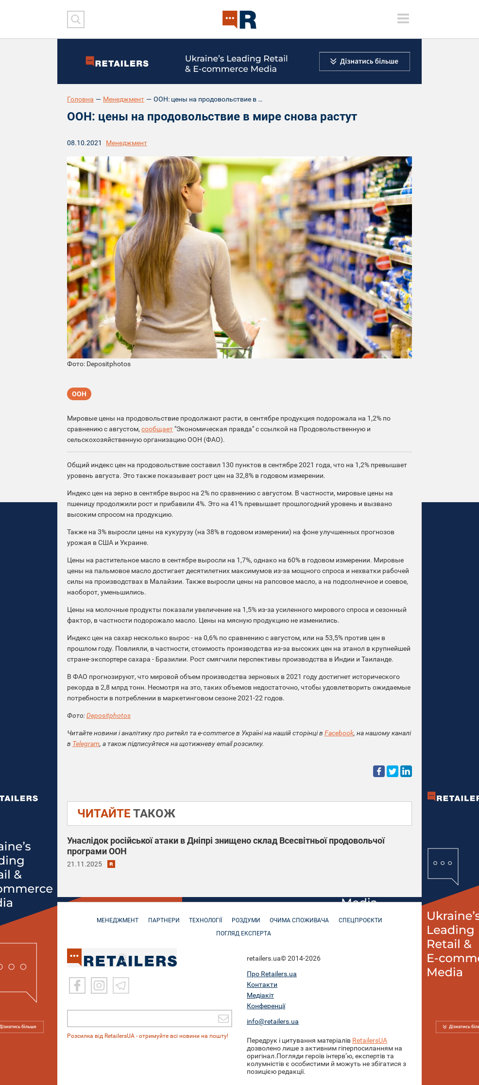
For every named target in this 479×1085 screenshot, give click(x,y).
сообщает (157, 429)
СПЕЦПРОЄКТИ (365, 915)
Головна (80, 99)
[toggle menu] (403, 18)
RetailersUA (369, 1040)
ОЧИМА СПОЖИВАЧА (302, 915)
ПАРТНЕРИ (161, 915)
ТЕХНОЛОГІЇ (205, 915)
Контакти (262, 984)
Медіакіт (260, 995)
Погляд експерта (244, 928)
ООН (79, 394)
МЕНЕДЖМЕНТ (114, 915)
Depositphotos (108, 715)
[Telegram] (121, 985)
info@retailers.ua (273, 1021)
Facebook (339, 733)
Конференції (266, 1006)
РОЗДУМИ (247, 915)
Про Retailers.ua (272, 974)
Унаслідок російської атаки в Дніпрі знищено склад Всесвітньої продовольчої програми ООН (226, 845)
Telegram (86, 743)
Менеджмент (123, 99)
